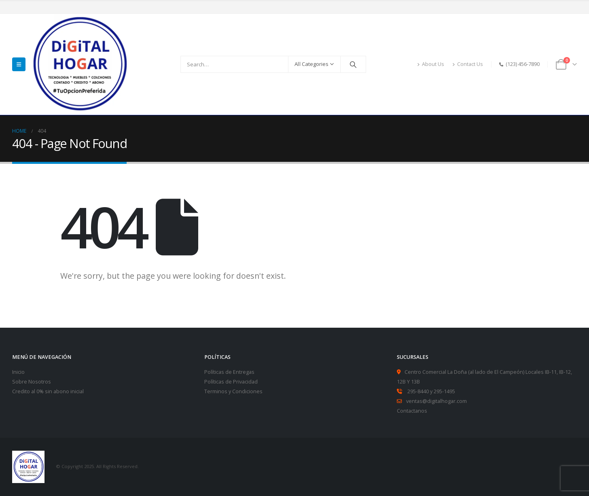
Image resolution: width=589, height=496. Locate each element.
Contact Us (467, 64)
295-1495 (444, 391)
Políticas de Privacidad (231, 381)
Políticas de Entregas (229, 372)
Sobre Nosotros (31, 381)
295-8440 (418, 391)
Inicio (18, 372)
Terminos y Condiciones (233, 391)
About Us (430, 64)
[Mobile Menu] (18, 64)
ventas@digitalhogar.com (436, 401)
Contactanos (412, 410)
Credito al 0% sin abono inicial (48, 391)
